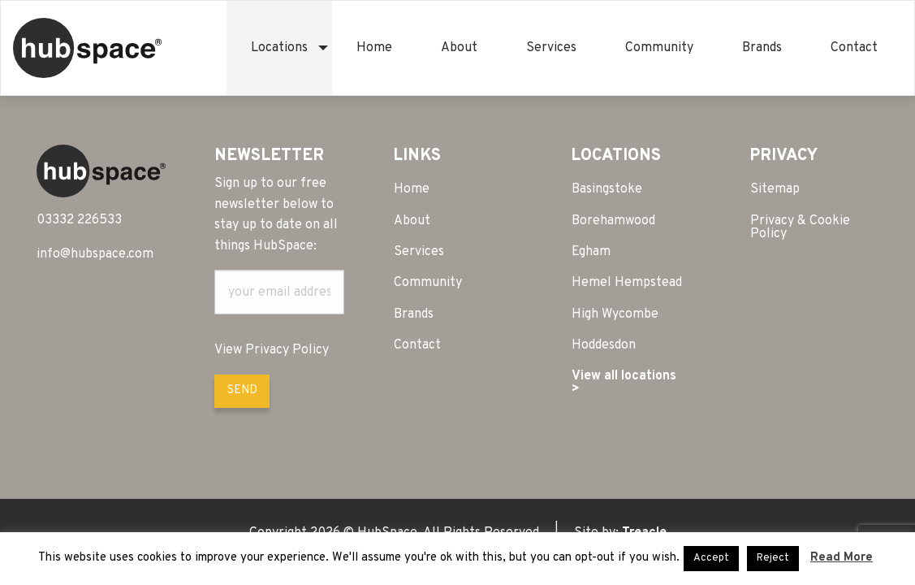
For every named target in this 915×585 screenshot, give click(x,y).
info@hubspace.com (95, 254)
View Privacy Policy (271, 350)
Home (374, 48)
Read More (841, 558)
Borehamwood (613, 221)
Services (551, 48)
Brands (762, 48)
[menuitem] (279, 48)
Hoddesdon (604, 345)
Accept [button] (711, 558)
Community (659, 48)
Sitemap (775, 189)
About (459, 48)
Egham (591, 252)
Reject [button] (773, 558)
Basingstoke (607, 189)
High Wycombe (615, 314)
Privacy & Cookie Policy (800, 227)
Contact (854, 48)
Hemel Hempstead (627, 283)
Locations (279, 48)
